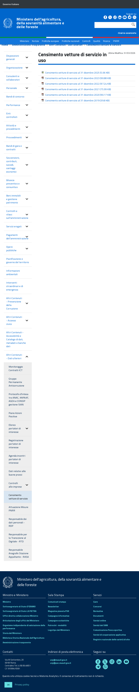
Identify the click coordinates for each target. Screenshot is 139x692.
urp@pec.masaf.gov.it (60, 663)
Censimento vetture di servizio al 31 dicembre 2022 (76, 84)
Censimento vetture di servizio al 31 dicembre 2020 (76, 95)
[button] (27, 57)
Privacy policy (22, 684)
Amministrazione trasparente (28, 45)
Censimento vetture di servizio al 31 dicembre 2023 (76, 78)
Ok (8, 684)
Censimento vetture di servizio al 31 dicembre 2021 (76, 89)
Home (5, 45)
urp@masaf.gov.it (58, 659)
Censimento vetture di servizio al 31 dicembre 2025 (75, 72)
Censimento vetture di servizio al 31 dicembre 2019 (75, 100)
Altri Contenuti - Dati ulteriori (66, 45)
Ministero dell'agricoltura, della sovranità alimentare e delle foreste (40, 23)
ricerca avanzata (127, 33)
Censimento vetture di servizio (103, 45)
